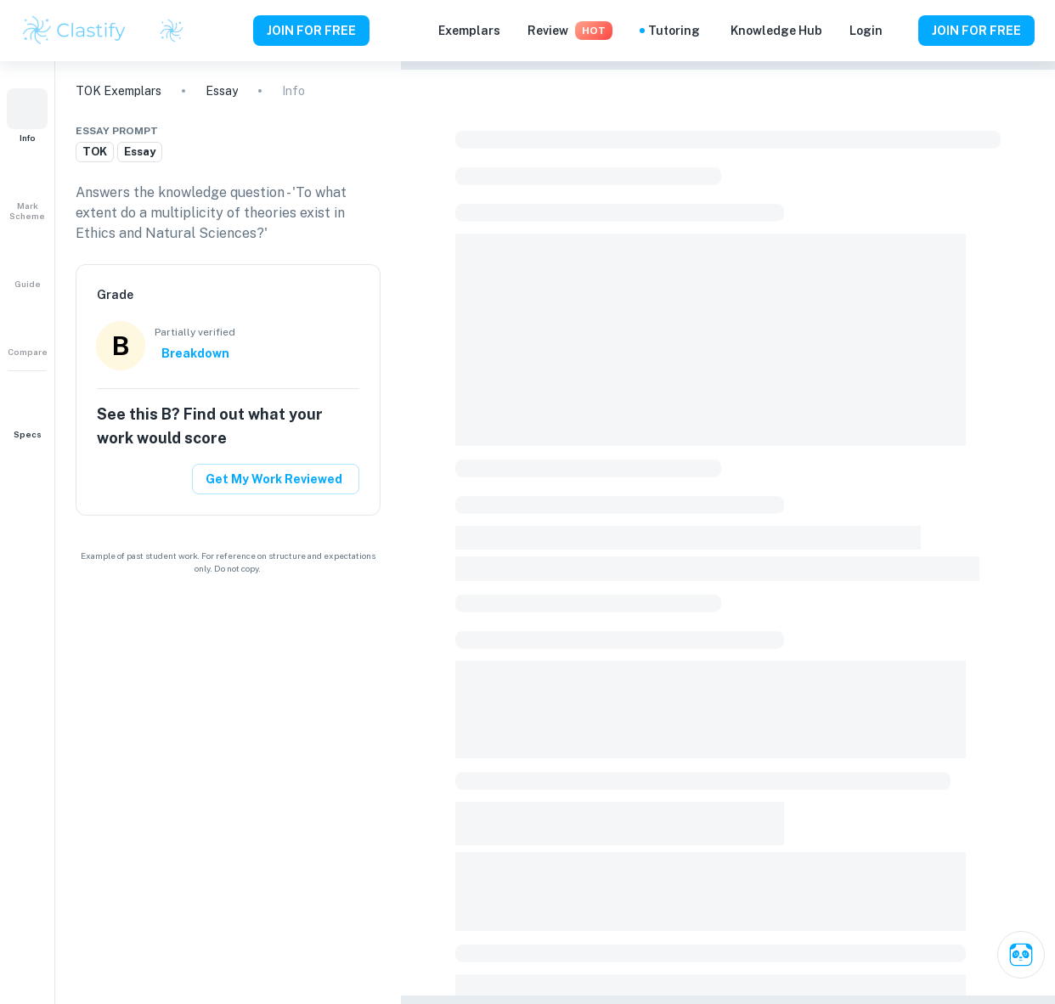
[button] (27, 115)
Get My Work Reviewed (274, 479)
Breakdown (195, 353)
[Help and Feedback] (900, 30)
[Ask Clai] (1021, 955)
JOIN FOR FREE (311, 30)
